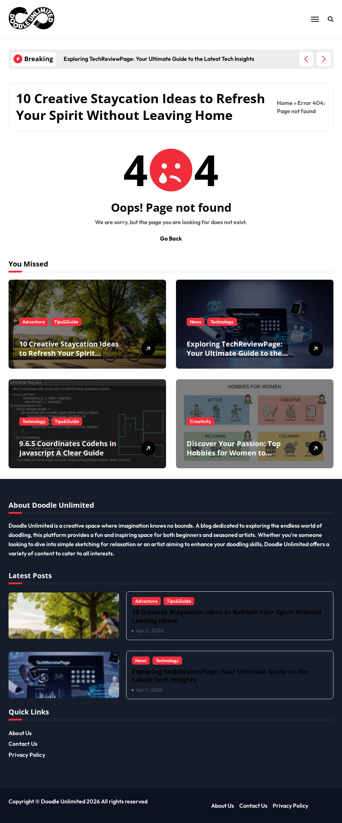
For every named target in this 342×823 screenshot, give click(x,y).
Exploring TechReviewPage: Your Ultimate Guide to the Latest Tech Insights (235, 353)
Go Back (171, 238)
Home (285, 102)
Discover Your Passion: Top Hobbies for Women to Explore (234, 453)
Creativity (200, 421)
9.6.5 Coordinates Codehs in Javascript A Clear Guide (67, 448)
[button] (324, 59)
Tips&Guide (66, 322)
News (195, 322)
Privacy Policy (27, 754)
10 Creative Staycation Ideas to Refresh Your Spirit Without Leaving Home (69, 353)
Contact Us (23, 743)
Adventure (33, 322)
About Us (20, 733)
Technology (222, 322)
